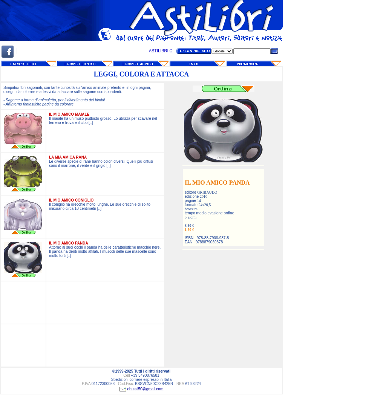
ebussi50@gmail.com (145, 389)
